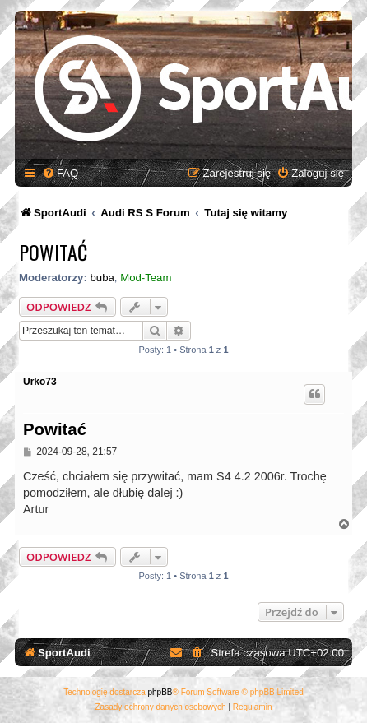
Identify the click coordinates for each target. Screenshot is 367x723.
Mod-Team (145, 277)
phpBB (160, 692)
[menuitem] (60, 173)
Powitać (53, 251)
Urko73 (40, 381)
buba (102, 277)
